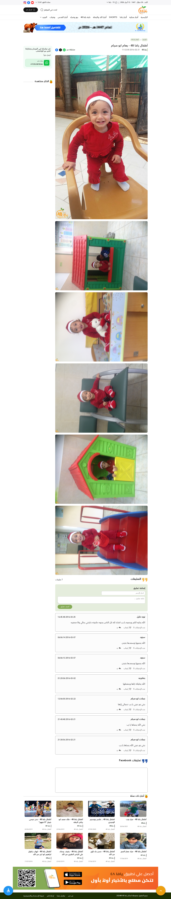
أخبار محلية (133, 17)
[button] (127, 627)
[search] (49, 9)
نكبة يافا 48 (85, 17)
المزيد (44, 17)
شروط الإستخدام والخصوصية (33, 896)
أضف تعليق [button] (65, 606)
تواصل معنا (61, 896)
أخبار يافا (123, 17)
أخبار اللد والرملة (99, 17)
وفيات (52, 17)
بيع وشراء (74, 17)
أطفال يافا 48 (135, 40)
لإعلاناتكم (50, 896)
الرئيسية (144, 17)
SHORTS (113, 17)
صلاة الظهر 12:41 (43, 2)
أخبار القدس (63, 17)
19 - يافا (112, 2)
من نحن (70, 896)
